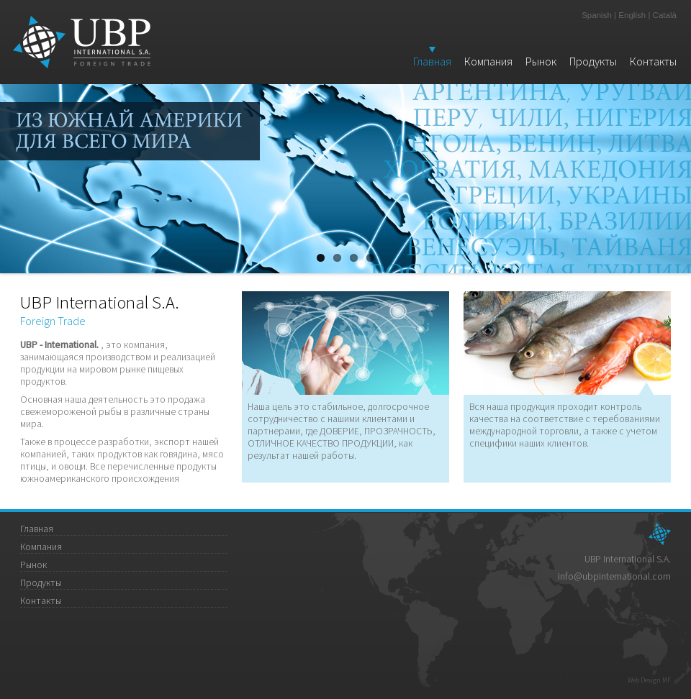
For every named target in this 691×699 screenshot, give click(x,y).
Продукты (593, 61)
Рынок (540, 61)
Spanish (597, 15)
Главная (432, 61)
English (632, 15)
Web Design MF (649, 680)
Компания (488, 61)
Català (665, 15)
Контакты (653, 61)
